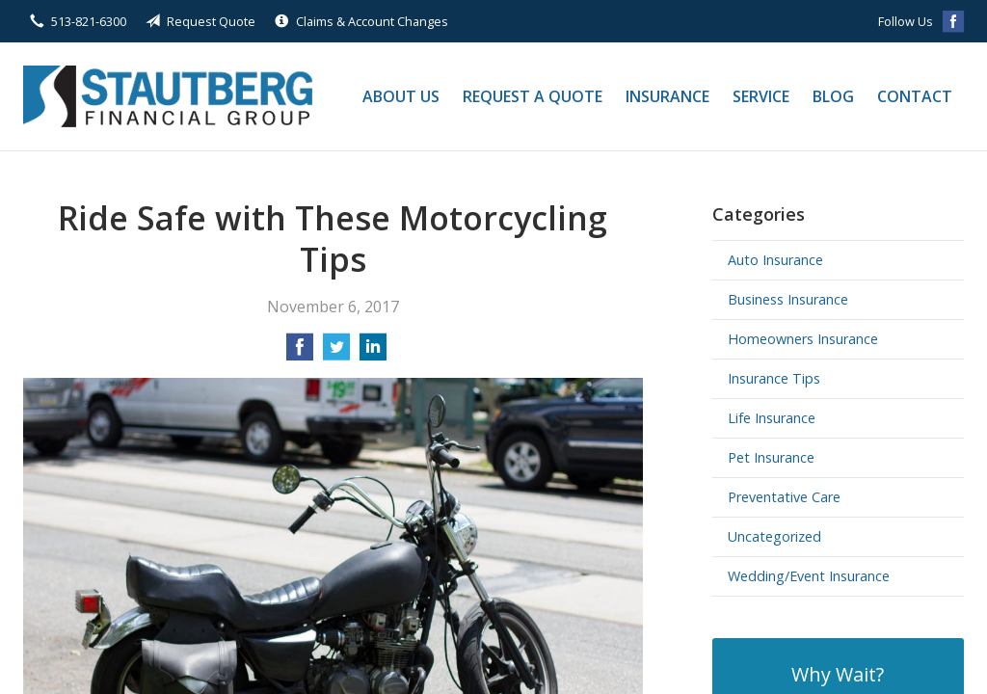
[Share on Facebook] (299, 352)
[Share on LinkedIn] (373, 352)
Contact (914, 96)
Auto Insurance (775, 260)
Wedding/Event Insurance (809, 576)
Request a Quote (532, 96)
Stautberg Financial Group (167, 96)
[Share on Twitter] (336, 352)
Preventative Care (784, 497)
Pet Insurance (771, 457)
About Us (401, 96)
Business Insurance (788, 299)
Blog (833, 96)
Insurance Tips (774, 378)
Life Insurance (771, 418)
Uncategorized (774, 536)
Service (761, 96)
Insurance (667, 96)
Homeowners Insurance (803, 339)
